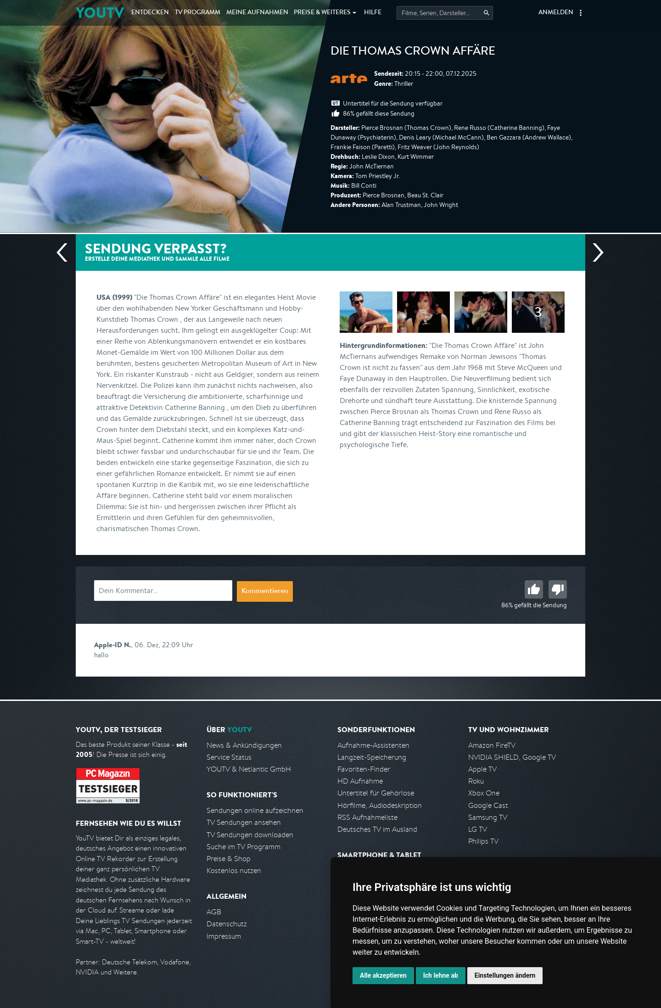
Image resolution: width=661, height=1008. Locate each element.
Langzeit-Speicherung (371, 757)
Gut (534, 589)
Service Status (229, 757)
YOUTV (100, 12)
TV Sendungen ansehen (244, 822)
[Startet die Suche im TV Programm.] (445, 13)
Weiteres (322, 13)
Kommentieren (264, 591)
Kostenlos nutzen (234, 870)
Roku (476, 781)
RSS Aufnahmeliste (367, 817)
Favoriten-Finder (363, 769)
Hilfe (372, 13)
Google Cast (488, 805)
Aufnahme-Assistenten (373, 745)
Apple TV (482, 769)
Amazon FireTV (491, 745)
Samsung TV (487, 817)
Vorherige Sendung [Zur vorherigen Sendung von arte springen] (65, 252)
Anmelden (555, 13)
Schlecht (558, 589)
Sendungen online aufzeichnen (255, 810)
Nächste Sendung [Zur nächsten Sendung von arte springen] (594, 252)
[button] (580, 13)
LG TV (477, 829)
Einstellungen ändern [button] (505, 975)
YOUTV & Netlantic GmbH (249, 769)
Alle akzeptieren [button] (383, 975)
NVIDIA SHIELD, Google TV (512, 757)
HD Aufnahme (360, 781)
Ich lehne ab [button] (440, 975)
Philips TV (483, 841)
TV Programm (197, 13)
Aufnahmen (257, 13)
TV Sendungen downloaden (250, 835)
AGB (214, 912)
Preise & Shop (229, 858)
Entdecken (150, 13)
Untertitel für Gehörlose (375, 793)
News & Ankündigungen (244, 745)
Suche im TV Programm (243, 846)
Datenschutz (227, 924)
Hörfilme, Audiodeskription (379, 805)
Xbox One (483, 793)
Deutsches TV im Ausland (377, 829)
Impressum (224, 936)
